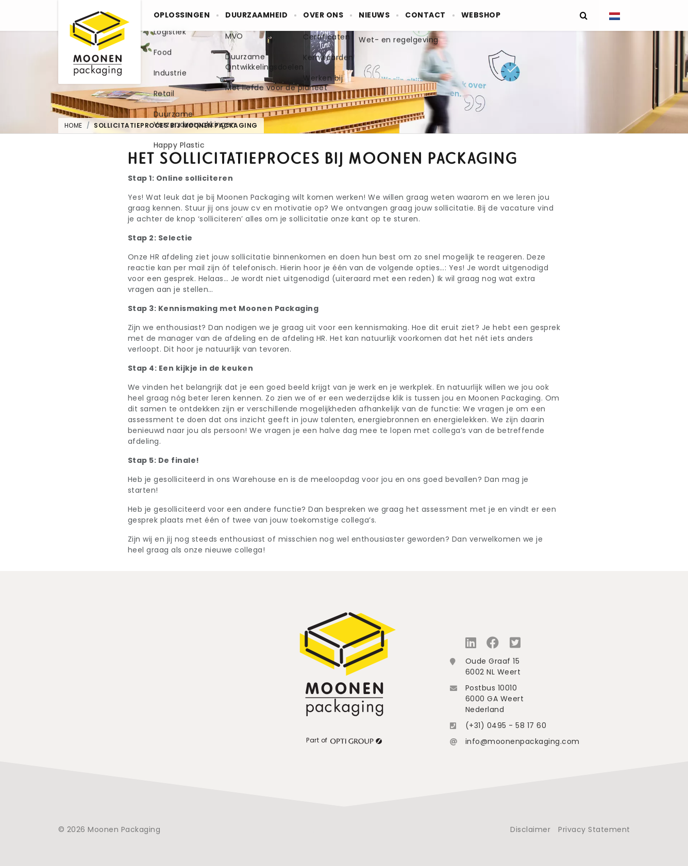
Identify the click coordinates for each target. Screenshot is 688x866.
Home (73, 125)
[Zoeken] (583, 15)
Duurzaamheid (270, 15)
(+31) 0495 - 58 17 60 (506, 725)
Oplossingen (186, 15)
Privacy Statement (594, 829)
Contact (466, 15)
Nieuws (406, 15)
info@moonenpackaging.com (522, 741)
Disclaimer (530, 829)
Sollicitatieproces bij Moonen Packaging (176, 125)
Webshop (531, 15)
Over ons (346, 15)
